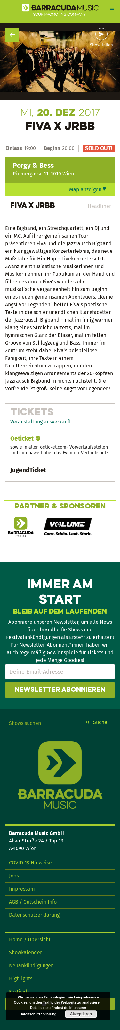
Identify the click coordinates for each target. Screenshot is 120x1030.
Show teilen (101, 45)
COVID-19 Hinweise (30, 863)
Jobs (14, 876)
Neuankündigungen (31, 966)
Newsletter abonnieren (60, 689)
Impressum (22, 889)
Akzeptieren (81, 1014)
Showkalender (25, 952)
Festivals (19, 992)
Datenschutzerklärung (34, 915)
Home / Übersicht (30, 939)
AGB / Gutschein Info (33, 902)
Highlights (20, 979)
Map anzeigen (85, 190)
